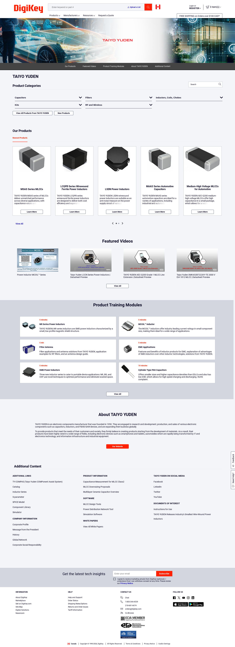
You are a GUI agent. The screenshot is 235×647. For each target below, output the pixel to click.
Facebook (158, 481)
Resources (88, 15)
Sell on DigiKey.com (23, 604)
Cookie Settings (164, 644)
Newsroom (20, 613)
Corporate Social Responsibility (27, 545)
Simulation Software (92, 514)
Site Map (19, 607)
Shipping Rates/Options (77, 604)
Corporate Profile (20, 524)
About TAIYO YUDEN (139, 66)
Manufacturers (70, 15)
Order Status (73, 601)
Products (53, 15)
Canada (72, 644)
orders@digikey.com (130, 609)
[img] (28, 9)
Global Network (20, 540)
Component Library (22, 507)
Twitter (157, 492)
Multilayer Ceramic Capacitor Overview (101, 492)
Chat (124, 598)
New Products (64, 113)
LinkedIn (158, 487)
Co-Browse (127, 613)
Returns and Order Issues (78, 607)
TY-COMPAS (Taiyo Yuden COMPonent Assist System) (37, 481)
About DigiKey (21, 597)
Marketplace (20, 601)
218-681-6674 (128, 605)
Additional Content (162, 66)
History (16, 535)
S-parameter (18, 497)
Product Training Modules (113, 66)
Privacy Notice (126, 583)
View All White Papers (93, 526)
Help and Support (75, 597)
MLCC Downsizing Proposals (96, 487)
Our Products (70, 66)
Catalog (16, 487)
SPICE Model (18, 502)
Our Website (117, 446)
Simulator (17, 512)
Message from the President (26, 529)
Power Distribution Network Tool (98, 509)
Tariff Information (75, 610)
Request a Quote (106, 15)
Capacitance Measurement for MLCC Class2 (103, 481)
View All (19, 224)
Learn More (32, 212)
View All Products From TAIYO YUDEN (32, 113)
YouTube (158, 497)
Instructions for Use (163, 509)
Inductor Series (20, 492)
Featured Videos (89, 66)
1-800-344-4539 (129, 602)
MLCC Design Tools (92, 504)
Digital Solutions (22, 610)
